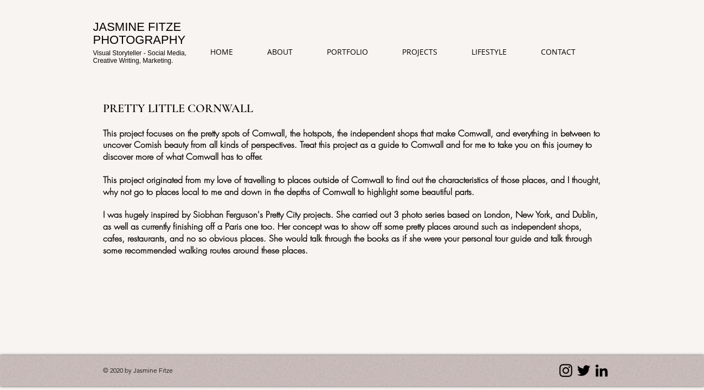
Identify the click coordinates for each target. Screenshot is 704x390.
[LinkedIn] (601, 370)
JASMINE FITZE (137, 27)
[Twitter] (583, 370)
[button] (428, 52)
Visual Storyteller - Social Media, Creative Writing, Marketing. (140, 56)
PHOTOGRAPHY (139, 40)
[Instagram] (565, 370)
